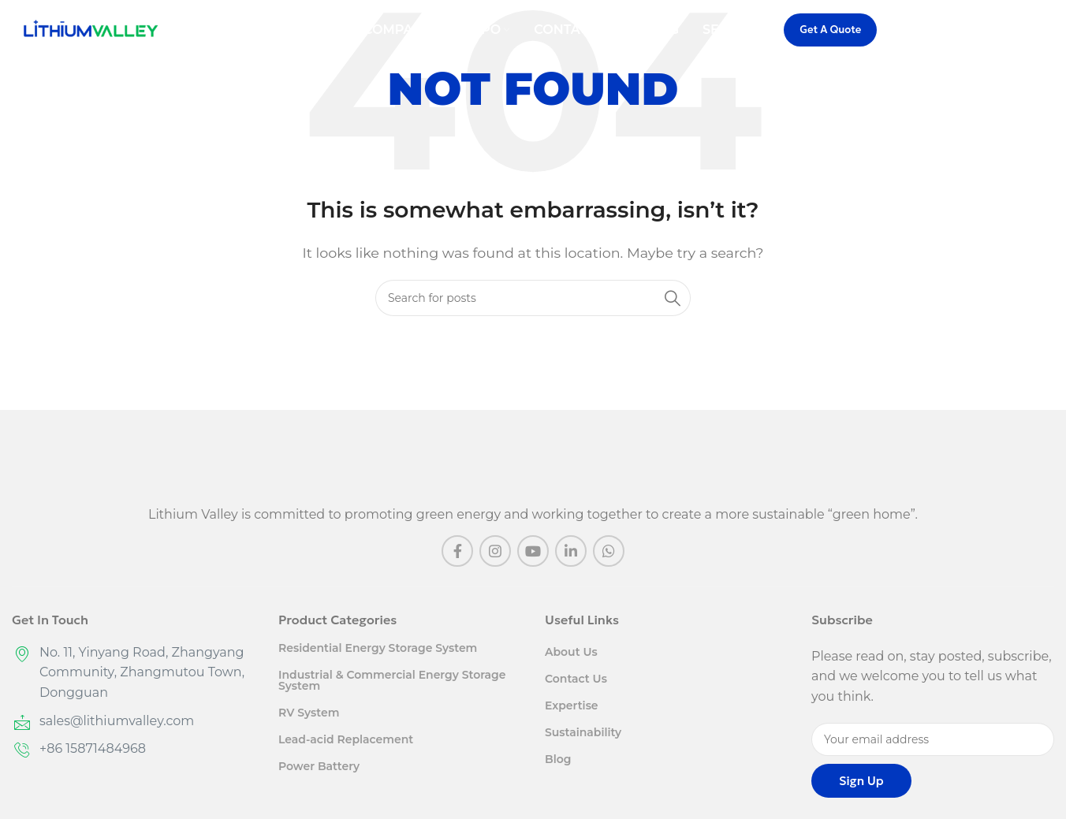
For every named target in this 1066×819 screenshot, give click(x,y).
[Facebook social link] (457, 551)
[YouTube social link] (533, 551)
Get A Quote (830, 32)
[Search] (1046, 32)
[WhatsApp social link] (608, 551)
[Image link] (533, 463)
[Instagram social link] (495, 551)
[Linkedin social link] (571, 551)
